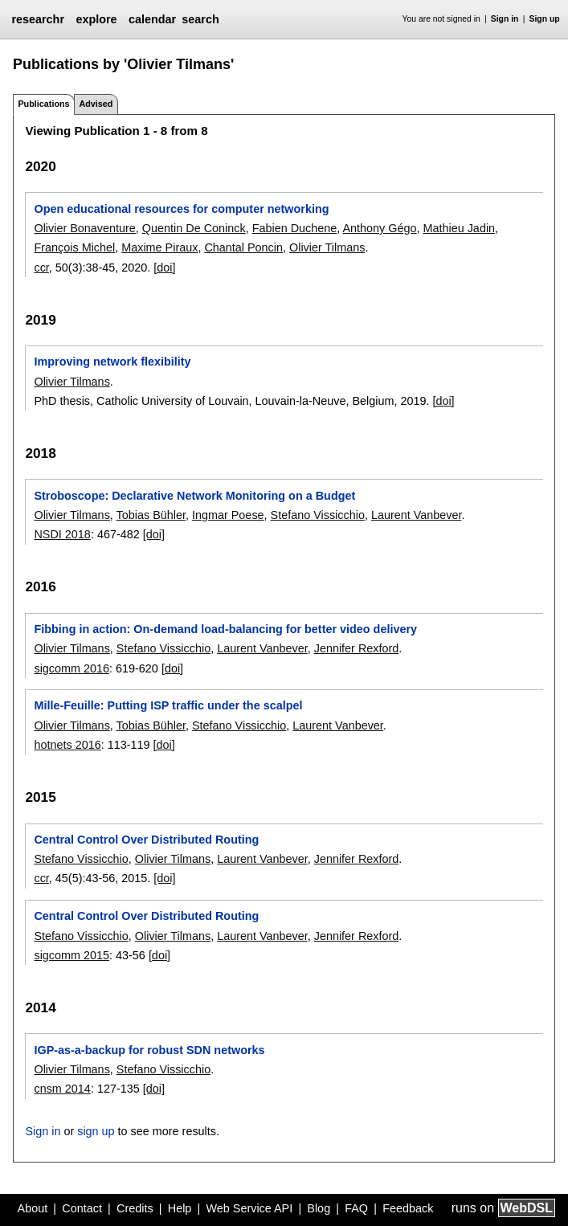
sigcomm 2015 (71, 955)
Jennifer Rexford (356, 648)
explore (96, 19)
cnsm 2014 (62, 1088)
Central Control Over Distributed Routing (146, 839)
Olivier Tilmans (327, 247)
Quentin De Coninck (194, 228)
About (33, 1208)
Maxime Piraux (159, 247)
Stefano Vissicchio (318, 515)
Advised (95, 103)
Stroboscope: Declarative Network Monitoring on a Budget (194, 495)
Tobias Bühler (151, 515)
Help (180, 1208)
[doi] (164, 267)
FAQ (356, 1208)
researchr (37, 19)
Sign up (544, 18)
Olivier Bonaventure (84, 228)
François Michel (74, 247)
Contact (82, 1208)
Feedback (407, 1208)
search (200, 19)
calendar (152, 19)
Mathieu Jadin (459, 228)
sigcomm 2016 (71, 668)
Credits (134, 1208)
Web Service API (249, 1208)
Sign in (505, 18)
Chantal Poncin (243, 247)
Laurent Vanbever (416, 515)
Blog (318, 1208)
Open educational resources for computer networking (181, 208)
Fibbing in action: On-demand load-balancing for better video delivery (225, 629)
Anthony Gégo (379, 228)
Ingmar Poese (228, 515)
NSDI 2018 (62, 534)
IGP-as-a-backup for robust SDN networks (149, 1050)
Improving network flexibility (112, 361)
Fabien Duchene (294, 228)
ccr (41, 267)
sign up (95, 1131)
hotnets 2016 (67, 744)
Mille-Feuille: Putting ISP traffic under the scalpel (168, 705)
